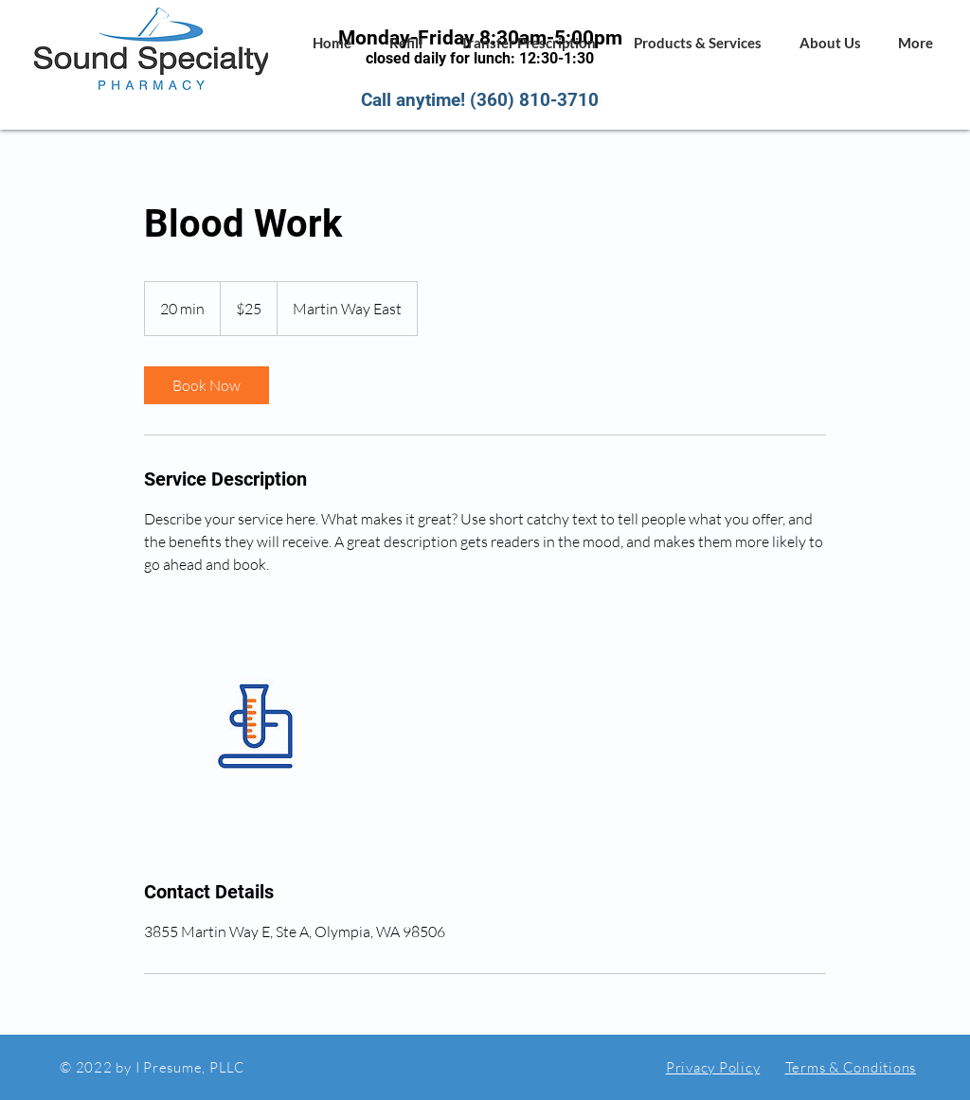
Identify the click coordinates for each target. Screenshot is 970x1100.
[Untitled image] (254, 727)
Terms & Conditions (851, 1067)
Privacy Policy (713, 1067)
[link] (206, 385)
